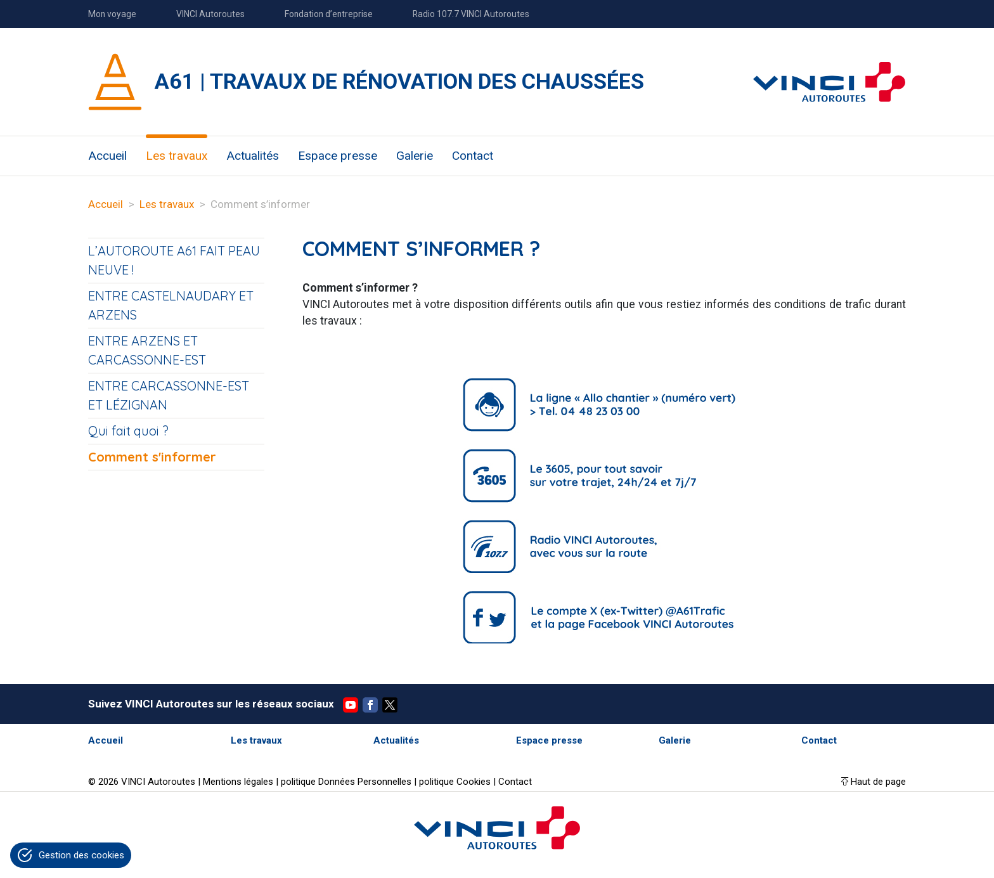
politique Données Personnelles (346, 781)
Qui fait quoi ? (128, 431)
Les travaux (176, 155)
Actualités (252, 155)
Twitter (389, 705)
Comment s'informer (152, 457)
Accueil (107, 155)
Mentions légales (238, 781)
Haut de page (878, 781)
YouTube (350, 705)
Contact (472, 155)
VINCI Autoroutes (210, 14)
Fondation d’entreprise (329, 14)
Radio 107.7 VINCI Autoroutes (471, 14)
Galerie (414, 155)
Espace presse (337, 155)
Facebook (370, 705)
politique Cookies (455, 781)
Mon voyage (112, 14)
